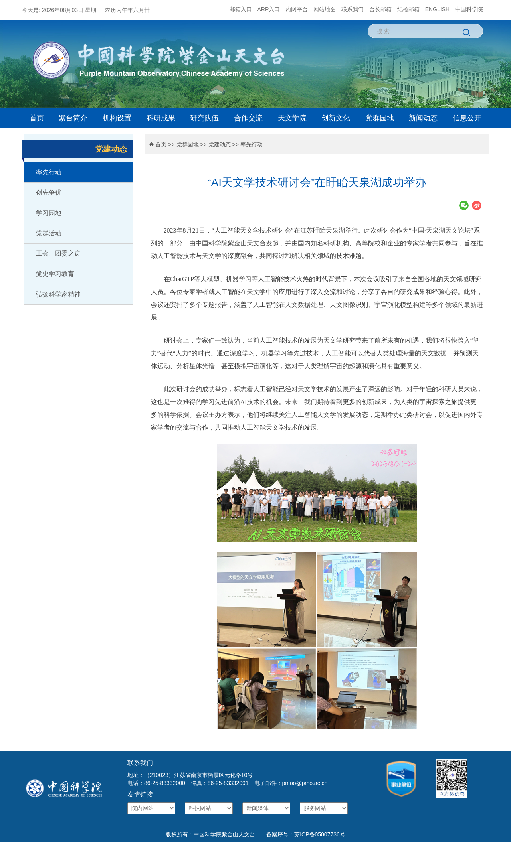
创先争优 (48, 192)
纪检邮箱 (408, 9)
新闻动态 (423, 118)
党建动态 (219, 144)
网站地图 (324, 9)
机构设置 (117, 118)
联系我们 (352, 9)
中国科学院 (469, 9)
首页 (37, 118)
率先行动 (48, 172)
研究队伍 (204, 118)
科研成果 (161, 118)
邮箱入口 (241, 9)
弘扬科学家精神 (58, 294)
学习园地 (48, 212)
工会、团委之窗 (58, 253)
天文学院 (292, 118)
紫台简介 (73, 118)
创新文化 (335, 118)
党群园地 (379, 118)
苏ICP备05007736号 (319, 834)
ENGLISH (437, 9)
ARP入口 (268, 9)
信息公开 (467, 118)
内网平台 (296, 9)
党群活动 (48, 233)
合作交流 (248, 118)
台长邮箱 (380, 9)
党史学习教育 (55, 273)
